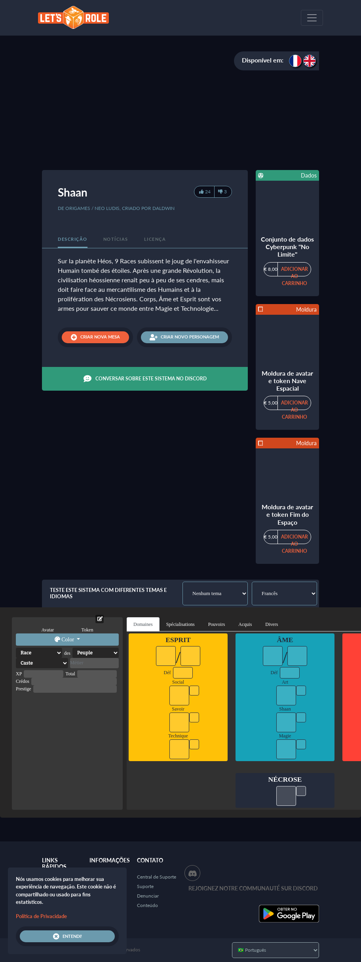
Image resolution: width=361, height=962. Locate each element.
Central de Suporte (156, 877)
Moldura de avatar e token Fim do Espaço (287, 514)
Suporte (145, 886)
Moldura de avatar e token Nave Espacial (287, 380)
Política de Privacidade (41, 916)
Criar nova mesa (95, 337)
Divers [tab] (271, 624)
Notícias (115, 239)
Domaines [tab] (143, 624)
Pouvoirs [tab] (216, 624)
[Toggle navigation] (312, 18)
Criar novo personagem (184, 337)
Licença (155, 239)
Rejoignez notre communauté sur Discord (253, 888)
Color (65, 640)
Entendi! (67, 936)
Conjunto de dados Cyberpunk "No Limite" (287, 246)
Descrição (72, 239)
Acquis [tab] (245, 624)
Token (87, 630)
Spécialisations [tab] (180, 624)
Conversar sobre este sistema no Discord (145, 379)
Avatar (48, 630)
